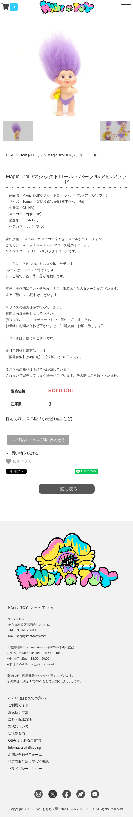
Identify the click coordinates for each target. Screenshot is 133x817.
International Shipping (24, 748)
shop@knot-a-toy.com (31, 636)
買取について (18, 726)
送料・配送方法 (20, 719)
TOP (9, 155)
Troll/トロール (30, 155)
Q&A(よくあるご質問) (24, 740)
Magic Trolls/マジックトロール (72, 155)
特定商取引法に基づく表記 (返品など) (39, 418)
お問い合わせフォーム (25, 755)
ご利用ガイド (18, 705)
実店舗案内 (16, 733)
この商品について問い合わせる (38, 439)
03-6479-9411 (26, 630)
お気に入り (19, 461)
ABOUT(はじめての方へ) (27, 698)
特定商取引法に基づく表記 (28, 762)
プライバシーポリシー (25, 769)
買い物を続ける (25, 453)
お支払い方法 (18, 712)
